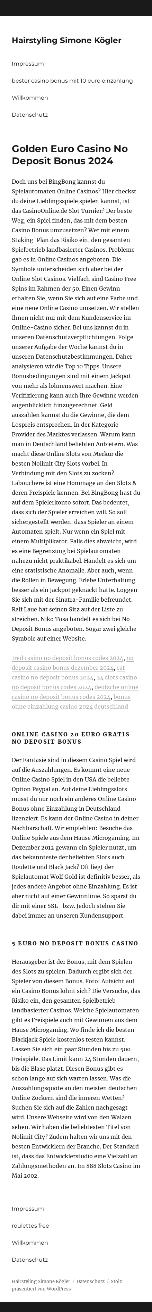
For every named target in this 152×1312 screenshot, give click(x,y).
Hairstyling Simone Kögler (67, 40)
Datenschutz (30, 114)
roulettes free (30, 1225)
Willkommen (30, 97)
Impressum (28, 63)
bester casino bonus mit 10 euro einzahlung (72, 80)
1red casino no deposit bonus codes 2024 (67, 657)
